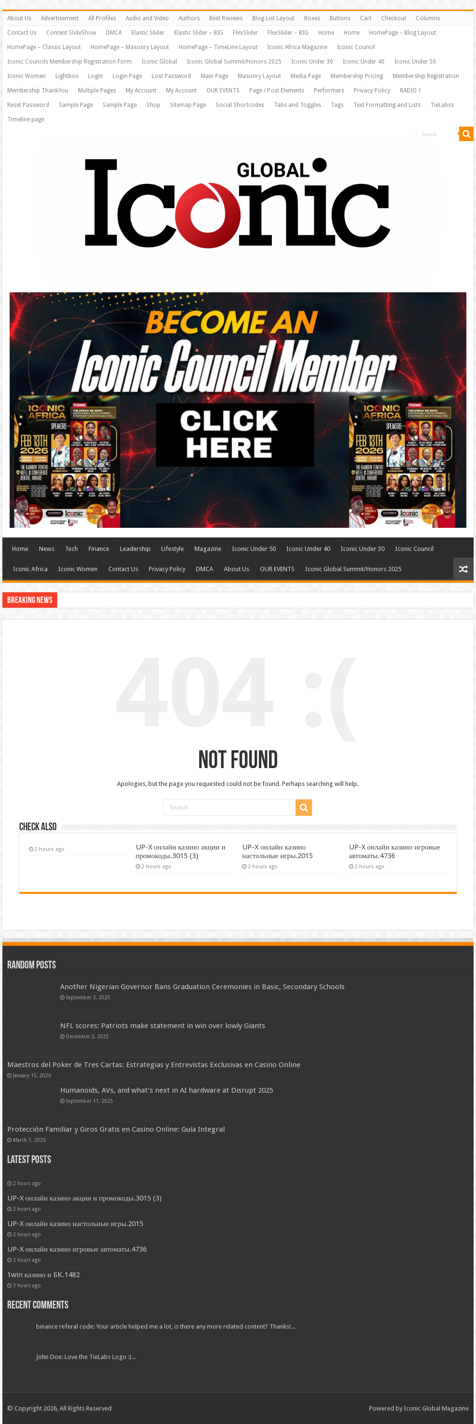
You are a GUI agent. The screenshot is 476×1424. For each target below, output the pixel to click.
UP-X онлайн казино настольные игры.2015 (277, 851)
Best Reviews (226, 18)
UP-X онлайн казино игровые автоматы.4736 (394, 851)
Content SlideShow (71, 32)
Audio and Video (147, 18)
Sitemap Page (188, 105)
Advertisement (59, 18)
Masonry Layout (259, 76)
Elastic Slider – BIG (198, 32)
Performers (329, 90)
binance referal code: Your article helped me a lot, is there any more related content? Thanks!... (165, 1326)
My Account (141, 90)
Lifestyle (172, 548)
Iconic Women (26, 76)
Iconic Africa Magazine (297, 47)
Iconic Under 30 (312, 61)
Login (95, 76)
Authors (189, 18)
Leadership (135, 548)
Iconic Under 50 (415, 61)
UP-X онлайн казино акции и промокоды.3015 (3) (181, 851)
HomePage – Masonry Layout (129, 47)
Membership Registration (426, 76)
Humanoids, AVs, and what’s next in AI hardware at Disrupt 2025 (166, 1090)
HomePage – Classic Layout (44, 47)
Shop (153, 105)
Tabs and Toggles (297, 105)
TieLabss (442, 105)
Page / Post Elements (276, 90)
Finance (99, 548)
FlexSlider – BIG (288, 32)
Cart (366, 18)
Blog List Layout (273, 18)
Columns (428, 18)
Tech (71, 548)
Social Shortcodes (240, 105)
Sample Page (76, 105)
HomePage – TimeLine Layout (218, 47)
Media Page (306, 76)
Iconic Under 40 (364, 61)
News (46, 548)
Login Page (127, 76)
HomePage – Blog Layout (402, 32)
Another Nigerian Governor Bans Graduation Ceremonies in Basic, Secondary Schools (202, 986)
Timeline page (25, 119)
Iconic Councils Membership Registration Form (69, 61)
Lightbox (66, 76)
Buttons (340, 18)
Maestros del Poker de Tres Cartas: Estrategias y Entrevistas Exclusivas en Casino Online (153, 1064)
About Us (19, 18)
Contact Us (22, 32)
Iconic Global (159, 61)
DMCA (114, 32)
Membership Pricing (357, 76)
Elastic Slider (148, 32)
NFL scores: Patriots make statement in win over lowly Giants (162, 1025)
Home (326, 32)
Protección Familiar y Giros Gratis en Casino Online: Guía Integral (116, 1129)
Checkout (393, 18)
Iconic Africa (30, 569)
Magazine (207, 548)
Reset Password (28, 105)
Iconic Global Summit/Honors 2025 (234, 61)
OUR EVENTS (223, 90)
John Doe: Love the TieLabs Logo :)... (86, 1356)
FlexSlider (245, 32)
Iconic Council (356, 47)
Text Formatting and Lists (387, 105)
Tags (337, 105)
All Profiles (102, 18)
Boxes (312, 18)
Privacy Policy (372, 90)
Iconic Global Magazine (436, 1408)
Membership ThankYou (37, 90)
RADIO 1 (411, 90)
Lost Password (171, 76)
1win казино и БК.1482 (43, 1274)
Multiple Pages (97, 90)
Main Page (214, 76)
